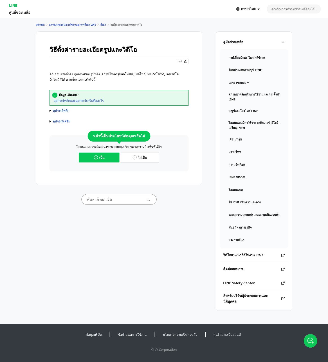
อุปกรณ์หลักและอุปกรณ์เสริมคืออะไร (79, 100)
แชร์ (183, 61)
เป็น (99, 157)
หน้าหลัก (40, 24)
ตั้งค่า (103, 24)
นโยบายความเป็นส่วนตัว (180, 334)
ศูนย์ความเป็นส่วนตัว (228, 334)
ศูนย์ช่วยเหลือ (19, 12)
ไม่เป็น (140, 157)
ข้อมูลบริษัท (94, 334)
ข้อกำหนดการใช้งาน (132, 334)
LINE (13, 5)
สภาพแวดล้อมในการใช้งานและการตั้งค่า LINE (72, 24)
